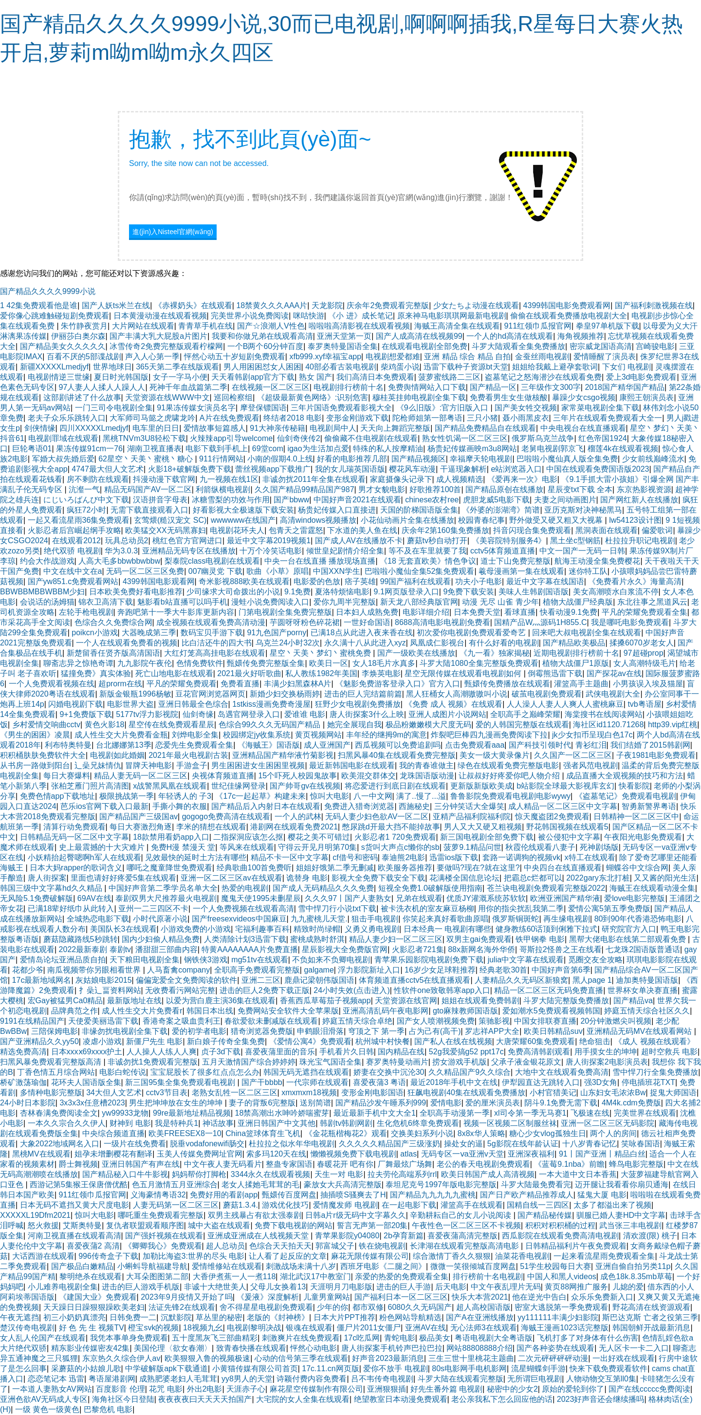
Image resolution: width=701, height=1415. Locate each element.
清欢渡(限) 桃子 (650, 1235)
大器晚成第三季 (149, 632)
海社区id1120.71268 (608, 724)
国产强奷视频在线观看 (164, 1235)
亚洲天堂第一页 (344, 336)
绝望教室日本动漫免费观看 (400, 1399)
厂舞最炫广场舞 (405, 1164)
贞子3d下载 (221, 1051)
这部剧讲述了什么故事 (82, 397)
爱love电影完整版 (634, 898)
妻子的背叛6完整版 (262, 1103)
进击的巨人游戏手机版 (141, 1287)
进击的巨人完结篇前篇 (363, 694)
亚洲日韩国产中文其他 (276, 1123)
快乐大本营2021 (480, 1297)
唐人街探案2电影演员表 (607, 1062)
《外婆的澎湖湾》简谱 (501, 510)
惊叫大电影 (329, 796)
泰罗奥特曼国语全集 (343, 346)
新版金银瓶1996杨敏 (135, 694)
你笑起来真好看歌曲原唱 (445, 919)
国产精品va (633, 1000)
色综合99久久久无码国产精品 (271, 724)
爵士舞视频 (78, 1164)
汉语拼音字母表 (160, 500)
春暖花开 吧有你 (345, 1164)
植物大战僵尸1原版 (575, 663)
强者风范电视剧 (590, 765)
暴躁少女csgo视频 (583, 397)
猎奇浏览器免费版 (262, 1031)
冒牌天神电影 (148, 765)
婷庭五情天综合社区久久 (647, 1011)
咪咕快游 (308, 316)
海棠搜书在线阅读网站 (604, 714)
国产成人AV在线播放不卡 (359, 540)
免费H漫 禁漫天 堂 (183, 847)
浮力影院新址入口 (369, 970)
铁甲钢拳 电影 (540, 939)
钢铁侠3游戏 (205, 960)
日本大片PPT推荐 (344, 1317)
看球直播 (519, 612)
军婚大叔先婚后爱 (63, 459)
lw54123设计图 (635, 520)
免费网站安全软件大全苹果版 (288, 1011)
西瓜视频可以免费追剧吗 (398, 745)
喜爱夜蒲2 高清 (93, 1246)
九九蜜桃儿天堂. (319, 919)
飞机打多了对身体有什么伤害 (587, 1338)
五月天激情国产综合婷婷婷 (248, 1062)
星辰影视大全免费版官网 (344, 949)
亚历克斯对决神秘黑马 (583, 510)
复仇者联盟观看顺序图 (145, 1225)
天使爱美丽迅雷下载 (103, 1021)
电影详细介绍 (426, 612)
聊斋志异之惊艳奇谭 (78, 663)
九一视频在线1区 (229, 479)
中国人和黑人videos (561, 1276)
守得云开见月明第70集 (317, 847)
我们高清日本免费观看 (375, 377)
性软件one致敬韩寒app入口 (442, 990)
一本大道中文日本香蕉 (578, 1174)
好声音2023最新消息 (388, 1358)
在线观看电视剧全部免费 (424, 346)
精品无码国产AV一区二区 (148, 489)
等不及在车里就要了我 (427, 551)
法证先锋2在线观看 (181, 1307)
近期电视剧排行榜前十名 (576, 653)
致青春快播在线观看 (251, 1348)
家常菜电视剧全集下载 (600, 408)
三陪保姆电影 (54, 1031)
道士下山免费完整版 (515, 561)
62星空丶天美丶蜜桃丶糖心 (146, 459)
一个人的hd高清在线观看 (509, 336)
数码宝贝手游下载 (212, 632)
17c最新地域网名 (42, 980)
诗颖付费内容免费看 (312, 1379)
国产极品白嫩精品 (82, 1266)
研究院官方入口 (629, 929)
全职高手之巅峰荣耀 (525, 714)
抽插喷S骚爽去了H (353, 1195)
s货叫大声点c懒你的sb (400, 847)
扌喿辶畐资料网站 (110, 990)
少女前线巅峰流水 (653, 459)
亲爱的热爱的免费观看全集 (401, 1276)
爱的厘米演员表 (492, 1103)
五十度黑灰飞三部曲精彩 (215, 1338)
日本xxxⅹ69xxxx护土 (87, 1051)
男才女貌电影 (381, 489)
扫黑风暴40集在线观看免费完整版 (397, 755)
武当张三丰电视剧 (630, 1225)
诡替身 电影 (306, 878)
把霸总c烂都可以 (533, 878)
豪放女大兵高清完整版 (343, 1184)
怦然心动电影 (313, 1348)
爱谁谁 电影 (304, 714)
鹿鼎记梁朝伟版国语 (319, 980)
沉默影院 (176, 1317)
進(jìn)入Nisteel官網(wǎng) (172, 232)
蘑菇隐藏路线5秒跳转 (80, 939)
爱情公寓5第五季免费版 (609, 908)
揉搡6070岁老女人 (641, 643)
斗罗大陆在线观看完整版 (460, 1379)
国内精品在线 (401, 1051)
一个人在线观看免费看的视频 (126, 643)
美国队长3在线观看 (123, 929)
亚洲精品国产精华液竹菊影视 (282, 755)
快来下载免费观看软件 (608, 1368)
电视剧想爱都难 (393, 356)
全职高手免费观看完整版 (257, 970)
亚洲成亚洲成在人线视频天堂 (259, 1235)
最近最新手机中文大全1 (374, 1113)
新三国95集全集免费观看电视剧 (181, 1082)
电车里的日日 (155, 428)
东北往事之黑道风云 (652, 602)
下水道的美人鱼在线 (362, 530)
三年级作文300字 (551, 387)
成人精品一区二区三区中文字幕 (562, 806)
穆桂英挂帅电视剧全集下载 (419, 397)
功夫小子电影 (478, 581)
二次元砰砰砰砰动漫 (553, 1358)
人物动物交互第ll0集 (601, 1379)
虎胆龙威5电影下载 (496, 500)
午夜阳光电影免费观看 (643, 837)
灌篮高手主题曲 (581, 684)
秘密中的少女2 (512, 1389)
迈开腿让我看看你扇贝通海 (621, 1184)
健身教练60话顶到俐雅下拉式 (547, 929)
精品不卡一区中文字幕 (290, 857)
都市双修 (368, 1307)
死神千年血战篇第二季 (188, 387)
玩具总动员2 (126, 540)
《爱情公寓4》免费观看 (310, 1041)
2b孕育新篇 (404, 1235)
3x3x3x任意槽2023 (92, 1103)
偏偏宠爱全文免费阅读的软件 (186, 980)
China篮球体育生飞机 (262, 1133)
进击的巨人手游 (403, 1287)
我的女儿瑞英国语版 (350, 469)
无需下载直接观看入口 (149, 510)
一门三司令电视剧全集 (114, 408)
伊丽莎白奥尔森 (78, 336)
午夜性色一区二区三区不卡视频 (466, 1225)
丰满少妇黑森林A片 (298, 684)
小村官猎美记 (553, 1092)
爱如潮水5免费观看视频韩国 (551, 1011)
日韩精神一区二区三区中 (636, 816)
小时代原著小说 (160, 919)
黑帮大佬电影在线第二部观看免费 (628, 939)
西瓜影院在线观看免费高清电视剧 (560, 1235)
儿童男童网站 (326, 1297)
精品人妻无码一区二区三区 (140, 776)
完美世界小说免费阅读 (250, 316)
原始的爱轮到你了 (573, 1389)
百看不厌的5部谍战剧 (84, 356)
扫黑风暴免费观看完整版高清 (51, 1062)
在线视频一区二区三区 (271, 387)
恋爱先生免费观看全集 (194, 745)
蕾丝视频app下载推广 (273, 469)
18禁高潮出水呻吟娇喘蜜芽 (282, 1113)
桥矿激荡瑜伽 (23, 1082)
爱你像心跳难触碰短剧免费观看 (54, 316)
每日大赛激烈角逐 (141, 827)
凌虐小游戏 (102, 1041)
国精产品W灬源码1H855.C (540, 622)
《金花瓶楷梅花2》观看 (346, 1133)
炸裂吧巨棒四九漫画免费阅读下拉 (489, 735)
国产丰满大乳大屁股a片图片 (158, 336)
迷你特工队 (588, 571)
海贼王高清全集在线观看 (457, 326)
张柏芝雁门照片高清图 (90, 786)
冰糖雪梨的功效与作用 (231, 500)
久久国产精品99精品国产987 (304, 489)
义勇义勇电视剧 (372, 929)
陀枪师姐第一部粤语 (427, 418)
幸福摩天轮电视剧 (481, 459)
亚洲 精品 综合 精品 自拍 (467, 356)
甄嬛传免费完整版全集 (266, 663)
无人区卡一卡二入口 (634, 1348)
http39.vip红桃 (672, 724)
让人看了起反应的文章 (288, 1256)
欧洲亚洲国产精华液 (565, 898)
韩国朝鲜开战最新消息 (651, 1327)
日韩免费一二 (133, 1317)
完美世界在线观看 (645, 1113)
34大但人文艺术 (114, 1092)
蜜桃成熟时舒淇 (317, 939)
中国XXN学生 (336, 571)
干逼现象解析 (463, 469)
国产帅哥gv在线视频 (305, 786)
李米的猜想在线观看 (211, 827)
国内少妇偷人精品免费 (161, 939)
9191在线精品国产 (32, 1021)
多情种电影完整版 (51, 1092)
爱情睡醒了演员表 (604, 356)
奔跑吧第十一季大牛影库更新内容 (175, 612)
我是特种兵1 (176, 1123)
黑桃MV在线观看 (41, 1154)
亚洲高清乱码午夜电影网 (385, 1011)
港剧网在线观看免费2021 (294, 827)
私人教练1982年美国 (321, 673)
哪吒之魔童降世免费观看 (169, 868)
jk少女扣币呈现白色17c (592, 735)
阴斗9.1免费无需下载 (560, 1103)
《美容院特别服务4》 (509, 540)
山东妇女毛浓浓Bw (613, 1092)
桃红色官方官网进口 (187, 540)
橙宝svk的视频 (153, 1327)
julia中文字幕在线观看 (526, 960)
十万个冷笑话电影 (271, 551)
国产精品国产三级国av (138, 816)
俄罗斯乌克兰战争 (543, 438)
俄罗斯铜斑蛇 (515, 919)
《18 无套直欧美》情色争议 (428, 561)
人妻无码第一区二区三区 (176, 1205)
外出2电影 (204, 1389)
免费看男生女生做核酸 (509, 397)
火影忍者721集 (418, 949)
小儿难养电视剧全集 (63, 1287)
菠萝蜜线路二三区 (449, 377)
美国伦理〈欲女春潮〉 (173, 1348)
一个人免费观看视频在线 (51, 684)
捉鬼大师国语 (673, 1092)
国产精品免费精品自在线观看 (485, 428)
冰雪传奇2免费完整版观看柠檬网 (166, 346)
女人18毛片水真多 (384, 663)
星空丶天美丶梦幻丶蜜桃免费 (321, 653)
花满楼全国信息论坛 (464, 878)
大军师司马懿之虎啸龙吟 (152, 418)
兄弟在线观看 (419, 898)
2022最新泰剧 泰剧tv (95, 949)
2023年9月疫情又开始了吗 (187, 1297)
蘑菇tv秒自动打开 (437, 540)
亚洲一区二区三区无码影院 (607, 1123)
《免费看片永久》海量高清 (635, 581)
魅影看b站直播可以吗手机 (182, 602)
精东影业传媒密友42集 (90, 1348)
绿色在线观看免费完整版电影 (508, 765)
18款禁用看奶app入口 (171, 837)
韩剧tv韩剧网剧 (346, 1123)
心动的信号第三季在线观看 (301, 1358)
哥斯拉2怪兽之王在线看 (560, 949)
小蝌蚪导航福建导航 (152, 1266)
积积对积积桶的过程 (560, 1225)
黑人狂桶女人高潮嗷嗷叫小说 (456, 694)
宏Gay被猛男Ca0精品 (65, 1000)
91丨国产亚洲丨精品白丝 (602, 1154)
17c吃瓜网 (362, 1338)
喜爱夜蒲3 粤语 (379, 1082)
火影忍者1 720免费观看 (395, 837)
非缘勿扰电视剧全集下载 (124, 1031)
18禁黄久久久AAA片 (271, 305)
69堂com (267, 448)
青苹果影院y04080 (347, 1235)
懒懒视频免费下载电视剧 (353, 1154)
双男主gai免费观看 (478, 939)
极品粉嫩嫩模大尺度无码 (428, 724)
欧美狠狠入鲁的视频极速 (207, 1358)
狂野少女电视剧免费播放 (358, 704)
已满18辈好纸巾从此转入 (71, 908)
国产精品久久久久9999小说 (47, 291)
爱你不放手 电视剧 (395, 1368)
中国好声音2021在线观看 (357, 500)
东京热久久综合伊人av (121, 1358)
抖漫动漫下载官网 (164, 479)
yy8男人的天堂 (247, 1379)
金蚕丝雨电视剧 (542, 356)
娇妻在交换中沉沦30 (388, 1072)
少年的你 (332, 1307)
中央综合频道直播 (113, 1133)
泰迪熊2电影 (403, 857)
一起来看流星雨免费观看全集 (604, 1256)
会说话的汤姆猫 (47, 602)
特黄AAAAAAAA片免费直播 (249, 949)
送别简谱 (315, 1103)
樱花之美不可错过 (319, 837)
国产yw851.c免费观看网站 (73, 581)
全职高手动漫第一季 (455, 1113)
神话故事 (218, 1123)
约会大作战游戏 (47, 561)
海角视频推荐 (580, 336)
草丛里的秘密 (219, 1317)
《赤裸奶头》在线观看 (193, 305)
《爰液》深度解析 (268, 1297)
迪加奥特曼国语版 (647, 980)
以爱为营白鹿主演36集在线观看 (221, 1000)
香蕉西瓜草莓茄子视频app (325, 1000)
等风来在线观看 (247, 847)
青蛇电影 (399, 1338)
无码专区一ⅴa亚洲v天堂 (462, 1154)
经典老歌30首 (503, 970)
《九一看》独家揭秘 (495, 653)
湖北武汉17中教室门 (315, 1276)
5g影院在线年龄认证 (522, 1143)
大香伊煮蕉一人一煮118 (234, 1276)
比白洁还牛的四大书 (217, 643)
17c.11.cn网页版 (330, 1368)
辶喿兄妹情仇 (97, 765)
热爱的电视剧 (244, 888)
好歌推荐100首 (435, 489)
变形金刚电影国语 (372, 1092)
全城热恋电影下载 (98, 919)
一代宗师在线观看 (317, 1082)
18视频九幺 (203, 1327)
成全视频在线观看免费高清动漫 (210, 622)
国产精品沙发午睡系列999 (380, 1103)
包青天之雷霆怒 (296, 530)
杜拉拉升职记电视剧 (640, 540)
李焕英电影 (381, 673)
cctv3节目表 (166, 1092)
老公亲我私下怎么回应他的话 (502, 1399)
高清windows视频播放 (318, 520)
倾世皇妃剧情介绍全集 (345, 551)
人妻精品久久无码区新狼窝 (521, 980)
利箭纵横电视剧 (223, 489)
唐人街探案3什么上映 (367, 714)
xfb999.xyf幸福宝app (325, 356)
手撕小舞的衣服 (179, 806)
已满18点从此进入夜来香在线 (362, 632)
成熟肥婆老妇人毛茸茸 (178, 1379)
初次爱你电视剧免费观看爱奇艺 (472, 632)
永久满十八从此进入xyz (365, 643)
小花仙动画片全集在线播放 (407, 520)
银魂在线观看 (309, 1327)
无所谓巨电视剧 (534, 1379)
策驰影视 (494, 1021)
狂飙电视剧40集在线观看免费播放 (466, 1092)
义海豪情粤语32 (158, 1195)
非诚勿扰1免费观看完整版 (153, 1062)
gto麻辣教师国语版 (465, 1011)
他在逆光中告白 (539, 1297)
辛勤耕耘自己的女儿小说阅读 (461, 1215)
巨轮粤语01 (32, 448)
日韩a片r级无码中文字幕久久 (355, 1215)
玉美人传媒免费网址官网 (199, 1154)
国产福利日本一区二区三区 (401, 1297)
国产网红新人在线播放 (639, 500)
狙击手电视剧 (374, 919)
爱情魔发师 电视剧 (345, 1205)
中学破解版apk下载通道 (166, 1368)
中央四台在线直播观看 (563, 868)
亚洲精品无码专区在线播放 (189, 551)
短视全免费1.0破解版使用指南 (430, 888)
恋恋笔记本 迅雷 (56, 1379)
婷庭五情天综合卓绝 (357, 1021)
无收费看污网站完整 (180, 990)
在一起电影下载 (409, 1205)
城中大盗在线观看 (219, 1225)
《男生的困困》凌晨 (35, 735)
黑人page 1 (592, 980)
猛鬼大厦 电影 (601, 1195)
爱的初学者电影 (199, 1031)
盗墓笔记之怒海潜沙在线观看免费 (543, 377)
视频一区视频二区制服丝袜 (510, 1123)
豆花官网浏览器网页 (210, 694)
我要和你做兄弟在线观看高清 (262, 336)
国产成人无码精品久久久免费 (323, 888)
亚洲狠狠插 (386, 1389)
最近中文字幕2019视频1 (269, 540)
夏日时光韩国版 (121, 377)
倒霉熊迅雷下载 (555, 673)
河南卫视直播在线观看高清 (74, 1235)
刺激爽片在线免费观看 (301, 1338)
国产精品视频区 (418, 459)
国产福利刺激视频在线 (654, 305)
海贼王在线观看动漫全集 (652, 888)
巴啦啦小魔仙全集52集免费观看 (420, 571)
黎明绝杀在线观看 (90, 1276)
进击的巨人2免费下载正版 (265, 990)
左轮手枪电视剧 (86, 612)
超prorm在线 (120, 684)
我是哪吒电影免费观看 (630, 622)
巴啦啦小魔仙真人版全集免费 (567, 459)
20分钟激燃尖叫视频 (615, 1021)
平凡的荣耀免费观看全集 (644, 612)
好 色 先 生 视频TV (91, 1327)
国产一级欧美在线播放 (416, 653)
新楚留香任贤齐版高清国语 (113, 653)
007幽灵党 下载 (215, 571)
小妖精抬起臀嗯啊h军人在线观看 (84, 857)
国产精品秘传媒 (544, 1215)
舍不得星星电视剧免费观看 (266, 1307)
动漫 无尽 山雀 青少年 (500, 602)
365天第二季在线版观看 (177, 367)
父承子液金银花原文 (526, 1062)
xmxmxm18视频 (309, 1092)
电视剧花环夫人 (237, 530)
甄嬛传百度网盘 (289, 1195)
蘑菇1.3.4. (240, 1205)
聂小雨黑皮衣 (525, 418)
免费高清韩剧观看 (539, 1051)
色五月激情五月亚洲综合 (175, 1184)
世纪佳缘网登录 (238, 786)
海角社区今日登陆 (123, 1399)
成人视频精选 (459, 479)
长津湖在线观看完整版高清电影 (465, 1246)
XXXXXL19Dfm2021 (35, 1215)
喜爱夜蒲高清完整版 (462, 1235)
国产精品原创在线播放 (504, 489)
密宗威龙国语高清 (601, 346)
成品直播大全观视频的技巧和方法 (624, 776)
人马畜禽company (178, 970)
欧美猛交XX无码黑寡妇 (165, 530)
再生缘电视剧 (566, 919)
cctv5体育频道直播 (502, 551)
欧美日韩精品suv (553, 1031)
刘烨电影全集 (195, 735)
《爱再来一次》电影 (522, 479)
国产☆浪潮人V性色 (271, 326)
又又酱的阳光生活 (665, 878)
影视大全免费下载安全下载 (378, 878)
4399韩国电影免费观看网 (567, 305)
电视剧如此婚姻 (117, 755)
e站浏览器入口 (516, 469)
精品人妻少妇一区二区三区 (396, 939)
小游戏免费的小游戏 (196, 929)
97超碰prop (644, 653)
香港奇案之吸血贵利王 (182, 1021)
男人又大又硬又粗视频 (483, 827)
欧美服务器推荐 (405, 868)
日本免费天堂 (477, 612)
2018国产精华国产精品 (624, 387)
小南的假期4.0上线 (280, 459)
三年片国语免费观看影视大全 (341, 408)
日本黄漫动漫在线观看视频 (160, 316)
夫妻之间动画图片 (565, 500)
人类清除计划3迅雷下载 (245, 939)
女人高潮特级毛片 (644, 663)
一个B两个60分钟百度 (265, 346)
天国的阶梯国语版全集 (419, 510)
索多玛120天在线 (276, 1154)
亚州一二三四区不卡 (153, 908)
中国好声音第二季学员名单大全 (163, 888)
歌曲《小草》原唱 (277, 571)
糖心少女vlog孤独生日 (547, 1133)
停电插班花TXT (648, 1082)
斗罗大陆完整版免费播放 (566, 1000)
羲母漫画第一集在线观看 (521, 571)
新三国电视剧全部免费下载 (487, 837)
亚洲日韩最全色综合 (193, 704)
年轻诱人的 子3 (184, 796)
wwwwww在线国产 (243, 520)
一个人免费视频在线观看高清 (243, 908)
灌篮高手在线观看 (472, 1205)
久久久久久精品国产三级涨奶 (389, 1143)
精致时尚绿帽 (317, 929)
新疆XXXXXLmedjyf (54, 367)
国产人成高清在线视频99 (419, 336)
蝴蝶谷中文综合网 (637, 868)
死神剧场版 (599, 847)
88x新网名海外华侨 (481, 949)
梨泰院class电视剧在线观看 (212, 561)
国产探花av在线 (614, 673)
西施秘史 (414, 806)
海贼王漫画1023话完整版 (565, 1327)
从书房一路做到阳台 (35, 765)
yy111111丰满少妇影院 (557, 1317)
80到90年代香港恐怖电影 (638, 919)
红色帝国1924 (602, 438)
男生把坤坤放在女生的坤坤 (176, 1103)
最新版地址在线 (134, 1000)
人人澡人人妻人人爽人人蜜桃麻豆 (565, 704)
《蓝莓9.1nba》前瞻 (569, 1164)
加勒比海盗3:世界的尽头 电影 (194, 1256)
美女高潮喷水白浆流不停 (616, 592)
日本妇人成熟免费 (367, 612)
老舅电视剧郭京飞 (552, 448)
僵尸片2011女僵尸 (369, 1327)
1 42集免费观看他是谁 (38, 305)
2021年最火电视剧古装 (188, 755)
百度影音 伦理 (120, 1389)
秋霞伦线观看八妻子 (540, 847)
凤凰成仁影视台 (437, 643)
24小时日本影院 (27, 1103)
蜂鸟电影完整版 (636, 1164)
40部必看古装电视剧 (340, 367)
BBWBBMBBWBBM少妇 (42, 592)
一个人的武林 (298, 816)
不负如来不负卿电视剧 (331, 960)
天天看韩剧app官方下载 (253, 377)
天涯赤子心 (245, 1389)
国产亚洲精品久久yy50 (39, 1041)
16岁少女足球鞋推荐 (440, 970)
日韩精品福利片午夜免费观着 (576, 1246)
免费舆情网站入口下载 (427, 387)
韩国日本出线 (209, 1011)
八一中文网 (372, 796)
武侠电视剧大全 (613, 694)
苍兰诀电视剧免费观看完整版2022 (546, 888)
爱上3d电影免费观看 (641, 377)
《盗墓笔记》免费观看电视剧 (625, 796)
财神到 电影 (130, 1123)
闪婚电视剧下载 (75, 704)
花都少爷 (27, 970)
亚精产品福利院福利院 (472, 816)
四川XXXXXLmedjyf (93, 428)
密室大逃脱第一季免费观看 (561, 1307)
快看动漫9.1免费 (568, 612)
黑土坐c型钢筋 (575, 540)
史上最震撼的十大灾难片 (103, 847)
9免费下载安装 (468, 592)
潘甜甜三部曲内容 (166, 949)
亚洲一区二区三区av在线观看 (231, 878)
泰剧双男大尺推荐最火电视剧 (166, 898)
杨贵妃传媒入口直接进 (337, 510)
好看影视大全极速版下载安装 (243, 510)
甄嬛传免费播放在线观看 (507, 684)
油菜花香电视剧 (522, 1256)
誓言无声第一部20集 (372, 1225)
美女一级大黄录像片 (495, 755)
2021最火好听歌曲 (249, 673)
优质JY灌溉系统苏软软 (486, 898)
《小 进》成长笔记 (360, 316)
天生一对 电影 (338, 1174)
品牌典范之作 (74, 1011)
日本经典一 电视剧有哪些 (447, 929)
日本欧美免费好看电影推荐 (136, 592)
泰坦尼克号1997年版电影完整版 (441, 1184)
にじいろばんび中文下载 (86, 500)
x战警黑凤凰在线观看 (170, 786)
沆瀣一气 (84, 489)
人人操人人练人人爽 (162, 1051)
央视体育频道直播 (223, 776)
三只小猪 (482, 418)
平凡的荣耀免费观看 (182, 684)
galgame (318, 970)
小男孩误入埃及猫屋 (648, 684)
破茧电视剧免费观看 (547, 694)
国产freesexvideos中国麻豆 (239, 919)
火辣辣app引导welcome (231, 438)
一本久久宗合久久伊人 (67, 1123)
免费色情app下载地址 (57, 796)
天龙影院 (327, 305)
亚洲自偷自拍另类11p (633, 1266)
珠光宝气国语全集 (330, 1062)
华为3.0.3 (121, 551)
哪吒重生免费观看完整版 (160, 1215)
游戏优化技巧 (285, 1205)
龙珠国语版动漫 (427, 776)
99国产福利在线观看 (415, 581)
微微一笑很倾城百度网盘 (473, 1266)
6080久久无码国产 (420, 1307)
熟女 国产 (315, 377)
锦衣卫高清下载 (105, 602)
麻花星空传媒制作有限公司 (316, 1389)
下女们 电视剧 (626, 367)
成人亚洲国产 (327, 745)
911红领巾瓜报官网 (538, 326)
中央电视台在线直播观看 (583, 428)
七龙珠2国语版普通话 (643, 949)
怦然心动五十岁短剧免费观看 (234, 356)
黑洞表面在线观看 (606, 530)
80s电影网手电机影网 (469, 1368)
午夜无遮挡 (19, 1317)
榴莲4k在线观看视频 (623, 448)
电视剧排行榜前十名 (349, 387)
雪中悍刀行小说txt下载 (337, 908)
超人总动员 (225, 1246)
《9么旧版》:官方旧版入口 (443, 408)
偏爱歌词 (657, 530)
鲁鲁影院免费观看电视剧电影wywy (510, 796)
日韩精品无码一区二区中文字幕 (74, 837)
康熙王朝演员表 (646, 397)
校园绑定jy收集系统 (257, 735)
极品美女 (434, 1338)
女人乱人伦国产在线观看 (43, 1338)
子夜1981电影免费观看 (656, 755)
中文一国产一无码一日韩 (582, 551)
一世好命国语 (367, 622)
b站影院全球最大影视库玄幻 (565, 786)
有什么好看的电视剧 (504, 643)
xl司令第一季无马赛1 (530, 1113)
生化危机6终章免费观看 (418, 1123)
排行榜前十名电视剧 (488, 1276)
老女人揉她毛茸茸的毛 (260, 1184)
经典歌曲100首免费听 (254, 868)
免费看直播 (240, 684)
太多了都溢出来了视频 (612, 1205)
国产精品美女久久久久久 (63, 346)
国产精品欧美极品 (574, 643)
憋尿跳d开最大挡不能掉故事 (391, 827)
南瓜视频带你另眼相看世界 (95, 970)
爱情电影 (445, 1103)
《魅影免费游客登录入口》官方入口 (397, 684)
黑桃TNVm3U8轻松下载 (144, 438)
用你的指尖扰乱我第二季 (521, 908)
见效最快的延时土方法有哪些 (195, 857)
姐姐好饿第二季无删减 (335, 868)
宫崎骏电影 (655, 346)
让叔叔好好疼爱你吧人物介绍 (510, 776)
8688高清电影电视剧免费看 (442, 622)
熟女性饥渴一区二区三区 (465, 438)
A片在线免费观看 (229, 418)
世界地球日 (112, 367)
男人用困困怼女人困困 (262, 367)
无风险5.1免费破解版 (36, 898)
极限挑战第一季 (126, 796)
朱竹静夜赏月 (84, 326)
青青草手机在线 (205, 326)
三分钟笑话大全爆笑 (469, 806)
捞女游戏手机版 (459, 1062)
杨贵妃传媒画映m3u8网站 (472, 448)
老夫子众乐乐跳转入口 (67, 418)
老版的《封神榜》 (278, 1317)
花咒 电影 (165, 1389)
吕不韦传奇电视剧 (382, 1379)
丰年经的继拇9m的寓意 (386, 735)
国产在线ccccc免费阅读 (649, 1389)
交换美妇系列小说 (422, 1133)
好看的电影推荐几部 (352, 459)
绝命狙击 (594, 1041)
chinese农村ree (432, 500)
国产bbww (291, 500)
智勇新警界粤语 (649, 806)
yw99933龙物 (125, 1113)
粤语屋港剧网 (112, 1379)
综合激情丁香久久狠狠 (452, 1256)
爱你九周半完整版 (345, 602)
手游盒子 (191, 765)
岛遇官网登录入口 (249, 714)
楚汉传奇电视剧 (27, 1327)
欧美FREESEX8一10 (184, 1133)
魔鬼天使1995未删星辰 (261, 898)
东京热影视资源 (644, 489)
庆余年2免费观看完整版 (388, 305)
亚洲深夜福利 (531, 1154)
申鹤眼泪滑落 (320, 1031)
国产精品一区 (493, 387)
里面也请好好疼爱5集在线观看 (123, 878)
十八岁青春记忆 (589, 1143)
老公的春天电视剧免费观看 (483, 1164)
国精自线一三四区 (538, 1205)
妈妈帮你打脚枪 (199, 1174)
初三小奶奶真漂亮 (74, 1317)
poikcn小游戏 (94, 632)
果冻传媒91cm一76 (89, 448)
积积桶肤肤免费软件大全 (43, 755)
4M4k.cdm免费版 (631, 1103)
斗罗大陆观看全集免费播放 (518, 346)
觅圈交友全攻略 (595, 960)
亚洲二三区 (260, 980)
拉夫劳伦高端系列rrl (402, 1174)
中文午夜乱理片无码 (506, 1287)
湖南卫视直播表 (154, 448)
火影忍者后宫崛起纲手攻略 (74, 530)
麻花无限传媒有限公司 (370, 1256)
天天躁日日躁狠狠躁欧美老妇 (94, 1307)
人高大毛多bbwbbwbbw (119, 561)
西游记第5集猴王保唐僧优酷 (79, 1184)
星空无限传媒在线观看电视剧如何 (464, 673)
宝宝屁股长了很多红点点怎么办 (204, 1072)
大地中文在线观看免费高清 (562, 1072)
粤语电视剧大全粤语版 (494, 1338)
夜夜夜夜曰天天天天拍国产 (205, 1399)
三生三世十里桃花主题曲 (471, 1358)
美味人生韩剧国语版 (533, 592)
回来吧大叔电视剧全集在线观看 (586, 632)
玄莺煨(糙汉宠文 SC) (170, 520)
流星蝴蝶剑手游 (538, 1368)
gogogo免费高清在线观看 (226, 816)
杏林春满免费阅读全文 (59, 1113)
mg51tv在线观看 (259, 960)
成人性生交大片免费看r (142, 1011)
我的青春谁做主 (426, 765)
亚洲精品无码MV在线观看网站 (640, 1031)
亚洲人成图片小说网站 (447, 714)
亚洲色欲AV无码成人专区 (44, 1399)
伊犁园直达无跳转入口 (541, 1082)
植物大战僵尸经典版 (578, 602)
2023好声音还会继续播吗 (601, 1399)
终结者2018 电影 (292, 418)
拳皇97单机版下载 (607, 326)
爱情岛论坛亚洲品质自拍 (63, 960)
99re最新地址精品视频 (192, 1113)
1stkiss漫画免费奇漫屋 (271, 704)
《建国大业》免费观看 (98, 1297)
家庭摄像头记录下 (401, 479)
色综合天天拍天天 (280, 1246)
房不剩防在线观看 (98, 479)
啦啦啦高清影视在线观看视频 (359, 326)
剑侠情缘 (39, 428)
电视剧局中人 (333, 428)
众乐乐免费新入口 (602, 1297)
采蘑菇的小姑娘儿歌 (86, 1368)
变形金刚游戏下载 (357, 418)
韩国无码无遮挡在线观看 (306, 1072)
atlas (408, 1154)
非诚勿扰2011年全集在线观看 (314, 479)
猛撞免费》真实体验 (96, 673)
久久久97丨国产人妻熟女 (348, 898)
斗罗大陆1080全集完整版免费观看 (479, 663)
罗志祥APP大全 (492, 1031)
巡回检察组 (233, 397)
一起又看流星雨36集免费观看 (79, 520)
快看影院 (634, 786)
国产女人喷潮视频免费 (436, 1021)
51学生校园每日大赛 (555, 1266)
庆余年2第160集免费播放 (445, 530)
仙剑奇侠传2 (298, 438)
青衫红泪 (591, 745)
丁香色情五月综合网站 (56, 1072)
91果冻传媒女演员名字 (196, 408)
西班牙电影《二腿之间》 (383, 1266)
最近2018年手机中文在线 (454, 1082)
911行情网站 (221, 459)
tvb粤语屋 (644, 704)
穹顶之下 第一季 (376, 1031)
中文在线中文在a (72, 571)
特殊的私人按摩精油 (388, 448)
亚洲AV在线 (425, 1327)
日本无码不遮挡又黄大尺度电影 (74, 1205)
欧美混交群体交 (368, 776)
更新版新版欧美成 (481, 786)
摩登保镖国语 (263, 408)
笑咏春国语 (640, 1143)
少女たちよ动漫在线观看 (476, 305)
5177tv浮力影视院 (147, 714)
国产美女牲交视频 (526, 408)
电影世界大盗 (130, 704)
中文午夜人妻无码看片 (223, 1164)
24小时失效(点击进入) (351, 990)
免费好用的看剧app (224, 1195)
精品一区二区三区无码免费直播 (548, 990)
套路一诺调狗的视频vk (521, 857)
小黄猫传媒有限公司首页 (255, 1368)
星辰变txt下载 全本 (580, 489)
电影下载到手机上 (216, 448)
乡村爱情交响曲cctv (46, 724)
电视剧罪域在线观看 (63, 438)
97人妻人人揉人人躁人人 (102, 387)
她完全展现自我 (354, 724)
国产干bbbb (261, 1082)
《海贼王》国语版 (269, 745)
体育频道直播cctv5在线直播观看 (414, 980)
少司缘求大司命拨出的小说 (233, 592)
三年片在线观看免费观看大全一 (607, 418)
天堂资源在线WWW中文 (167, 397)
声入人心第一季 (152, 356)
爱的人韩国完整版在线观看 (522, 724)
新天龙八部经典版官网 (419, 602)
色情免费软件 (199, 663)
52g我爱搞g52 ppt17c (466, 1051)
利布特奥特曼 (68, 745)
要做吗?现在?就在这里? (478, 868)
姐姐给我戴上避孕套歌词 (555, 367)
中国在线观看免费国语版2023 (597, 469)
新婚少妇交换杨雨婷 (285, 694)
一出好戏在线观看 (623, 1358)
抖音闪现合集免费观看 (532, 530)
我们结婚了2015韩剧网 (650, 745)
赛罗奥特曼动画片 (397, 1062)
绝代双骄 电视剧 (72, 551)
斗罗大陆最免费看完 (536, 1184)
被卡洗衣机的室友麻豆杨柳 (427, 908)
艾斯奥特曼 (82, 1225)
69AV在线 (94, 898)
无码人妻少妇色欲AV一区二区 (376, 816)
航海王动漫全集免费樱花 (597, 561)
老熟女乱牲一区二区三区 (234, 1092)
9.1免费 (297, 592)
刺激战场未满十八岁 (301, 1266)
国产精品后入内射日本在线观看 (265, 806)
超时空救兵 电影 (669, 1051)
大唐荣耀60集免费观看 (535, 1041)
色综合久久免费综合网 (113, 622)
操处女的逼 (463, 1143)
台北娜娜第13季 (123, 745)
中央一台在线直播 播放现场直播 (319, 561)
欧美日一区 (328, 663)
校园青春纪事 (481, 520)
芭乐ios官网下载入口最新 (104, 806)
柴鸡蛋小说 (400, 367)
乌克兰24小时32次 (288, 643)
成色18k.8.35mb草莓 (636, 1276)
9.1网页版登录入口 (406, 592)
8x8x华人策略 (481, 1133)
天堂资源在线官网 (406, 1000)
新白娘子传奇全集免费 (226, 1041)
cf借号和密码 (354, 857)
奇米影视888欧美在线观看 (244, 581)
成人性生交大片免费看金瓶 (121, 735)
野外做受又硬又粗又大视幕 (557, 520)
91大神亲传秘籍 (277, 428)
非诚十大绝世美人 (215, 1287)
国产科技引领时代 (540, 745)
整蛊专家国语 (289, 1164)
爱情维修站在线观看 (227, 1266)
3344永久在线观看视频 (271, 1174)
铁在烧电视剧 (382, 1246)
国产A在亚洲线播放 (480, 1317)
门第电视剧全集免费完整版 (285, 612)
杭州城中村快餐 (382, 1041)
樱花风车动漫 (412, 469)
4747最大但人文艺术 (108, 469)
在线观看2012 (76, 540)
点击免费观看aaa (475, 745)
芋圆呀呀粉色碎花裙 (305, 622)
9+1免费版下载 (85, 714)
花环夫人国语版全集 (86, 1082)
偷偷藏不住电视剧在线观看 (371, 438)
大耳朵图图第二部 (157, 1276)
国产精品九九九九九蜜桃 (433, 1195)
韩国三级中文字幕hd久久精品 (52, 888)
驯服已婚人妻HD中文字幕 (620, 1215)
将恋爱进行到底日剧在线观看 (395, 786)
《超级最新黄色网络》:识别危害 (312, 397)
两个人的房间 (613, 1133)
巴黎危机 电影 (108, 1409)
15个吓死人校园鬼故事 (297, 776)
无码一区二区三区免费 (145, 571)
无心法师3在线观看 (483, 1327)
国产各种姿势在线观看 (555, 1348)
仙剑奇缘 (198, 714)
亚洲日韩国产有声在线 (141, 1164)
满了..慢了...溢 (421, 796)
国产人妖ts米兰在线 (116, 305)
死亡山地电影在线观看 (174, 673)
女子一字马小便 (180, 377)
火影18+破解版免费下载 (189, 469)
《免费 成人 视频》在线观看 (453, 704)
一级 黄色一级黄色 (47, 1409)
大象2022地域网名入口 (60, 1143)
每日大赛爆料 (66, 776)
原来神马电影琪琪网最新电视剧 (451, 316)
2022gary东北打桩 (598, 878)
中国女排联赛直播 (545, 1021)
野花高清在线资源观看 (651, 1307)
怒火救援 (43, 1225)
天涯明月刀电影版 (341, 1287)
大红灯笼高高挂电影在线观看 (214, 653)
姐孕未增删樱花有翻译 (113, 1154)
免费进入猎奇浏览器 (359, 806)
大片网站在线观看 (143, 326)
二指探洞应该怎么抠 (248, 837)
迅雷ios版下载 (453, 857)
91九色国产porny (276, 632)
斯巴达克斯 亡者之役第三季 (650, 1317)
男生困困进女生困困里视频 (258, 765)
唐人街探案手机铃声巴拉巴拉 (392, 1348)
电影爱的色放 (317, 581)
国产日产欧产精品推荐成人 (526, 1195)
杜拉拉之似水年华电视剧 (291, 1143)
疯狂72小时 (87, 510)
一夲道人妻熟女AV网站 (52, 1389)
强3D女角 (600, 1082)
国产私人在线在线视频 (453, 1041)
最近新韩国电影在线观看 (352, 765)
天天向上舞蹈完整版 (395, 428)
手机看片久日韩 (346, 1051)
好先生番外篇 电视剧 (446, 1389)
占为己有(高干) (435, 1031)
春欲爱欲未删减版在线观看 (271, 1021)
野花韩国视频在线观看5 (567, 827)
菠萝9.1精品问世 (472, 847)
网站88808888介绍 (479, 1348)
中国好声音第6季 (561, 970)
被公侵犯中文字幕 (569, 837)
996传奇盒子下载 (108, 1256)
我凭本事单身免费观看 (129, 1338)
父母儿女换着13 (278, 1287)
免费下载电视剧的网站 (293, 1225)
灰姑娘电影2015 (103, 980)
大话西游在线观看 (43, 1256)
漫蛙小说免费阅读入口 (270, 602)
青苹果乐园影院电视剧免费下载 (428, 960)
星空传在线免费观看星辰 (171, 724)
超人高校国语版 (483, 1307)
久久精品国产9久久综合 (469, 1072)
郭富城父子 (334, 1246)
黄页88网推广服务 (576, 1287)
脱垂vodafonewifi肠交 (207, 1143)
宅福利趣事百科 (262, 929)
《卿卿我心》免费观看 (163, 1246)
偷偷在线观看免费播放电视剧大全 (568, 316)
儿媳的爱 (628, 1287)
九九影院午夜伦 (144, 663)
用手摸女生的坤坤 (605, 1051)
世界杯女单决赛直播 (643, 990)
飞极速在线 (590, 1113)
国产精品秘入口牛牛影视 (125, 1174)
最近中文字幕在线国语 (545, 581)
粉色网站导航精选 (410, 1317)
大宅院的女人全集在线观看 (303, 1399)
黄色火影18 (105, 724)
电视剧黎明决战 (254, 1327)
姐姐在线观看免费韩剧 (480, 1000)
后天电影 (450, 1287)
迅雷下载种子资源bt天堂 (466, 367)
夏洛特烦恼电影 (342, 592)
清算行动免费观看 (74, 827)
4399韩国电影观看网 (159, 581)
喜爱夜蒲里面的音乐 (280, 1051)
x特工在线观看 (590, 857)
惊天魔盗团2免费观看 (552, 816)
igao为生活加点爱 (318, 448)
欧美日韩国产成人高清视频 (488, 1174)
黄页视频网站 (318, 735)
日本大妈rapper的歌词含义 (76, 868)
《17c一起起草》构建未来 (260, 796)
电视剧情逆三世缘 (59, 377)
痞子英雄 (360, 581)
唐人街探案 (47, 878)
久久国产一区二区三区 (573, 755)
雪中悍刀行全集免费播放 (655, 1072)
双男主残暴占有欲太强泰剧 (254, 1215)
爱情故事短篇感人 (215, 428)
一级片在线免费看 (135, 1143)
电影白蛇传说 (122, 1072)
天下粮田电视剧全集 (145, 960)
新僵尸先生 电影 (154, 1041)
